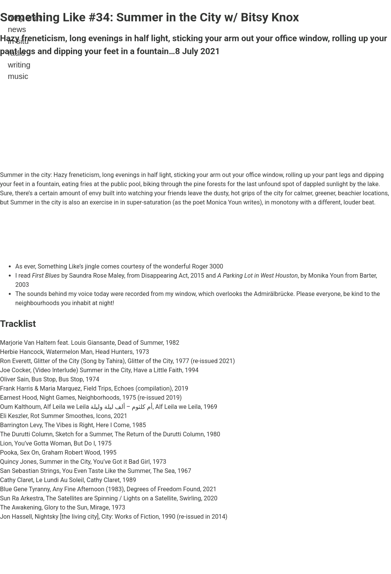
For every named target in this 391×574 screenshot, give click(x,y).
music (18, 76)
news (17, 29)
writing (19, 64)
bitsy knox (25, 17)
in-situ (18, 41)
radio (16, 52)
